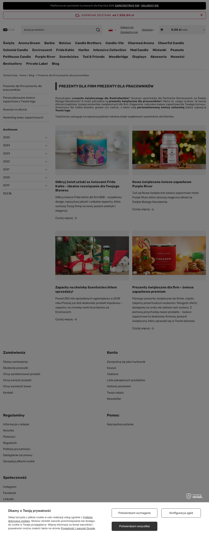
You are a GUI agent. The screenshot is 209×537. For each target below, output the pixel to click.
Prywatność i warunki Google (78, 528)
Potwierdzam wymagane (134, 513)
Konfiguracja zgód (181, 513)
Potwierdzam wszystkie (134, 526)
